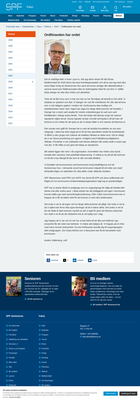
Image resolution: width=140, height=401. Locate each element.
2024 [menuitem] (10, 52)
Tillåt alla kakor (111, 393)
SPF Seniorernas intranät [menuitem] (101, 2)
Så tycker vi (13, 344)
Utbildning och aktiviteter (18, 339)
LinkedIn (80, 260)
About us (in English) (17, 348)
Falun (39, 27)
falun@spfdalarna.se (92, 337)
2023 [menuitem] (10, 58)
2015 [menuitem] (10, 99)
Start (10, 16)
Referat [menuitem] (11, 34)
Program (32, 16)
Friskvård (64, 16)
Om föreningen (30, 20)
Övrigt (74, 16)
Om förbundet (14, 326)
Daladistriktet (28, 27)
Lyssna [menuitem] (74, 2)
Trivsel (43, 16)
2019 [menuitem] (10, 82)
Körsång (85, 16)
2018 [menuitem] (10, 88)
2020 (56, 27)
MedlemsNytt (13, 20)
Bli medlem (45, 20)
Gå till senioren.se (34, 299)
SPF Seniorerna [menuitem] (120, 2)
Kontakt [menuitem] (92, 8)
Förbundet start (12, 27)
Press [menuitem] (80, 2)
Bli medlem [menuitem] (127, 6)
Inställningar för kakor (128, 393)
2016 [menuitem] (10, 105)
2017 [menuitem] (10, 93)
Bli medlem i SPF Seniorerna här (106, 305)
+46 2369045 (92, 334)
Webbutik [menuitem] (88, 2)
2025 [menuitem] (10, 46)
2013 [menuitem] (10, 117)
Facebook (54, 260)
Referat (119, 16)
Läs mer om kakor (15, 397)
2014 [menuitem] (10, 111)
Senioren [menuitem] (130, 2)
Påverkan (107, 16)
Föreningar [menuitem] (80, 8)
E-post (94, 260)
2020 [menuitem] (10, 76)
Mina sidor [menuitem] (105, 8)
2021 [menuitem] (10, 70)
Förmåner (59, 20)
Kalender (20, 16)
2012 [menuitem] (10, 123)
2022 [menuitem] (10, 64)
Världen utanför (73, 20)
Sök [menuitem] (115, 8)
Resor (52, 16)
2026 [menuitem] (10, 40)
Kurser (96, 16)
